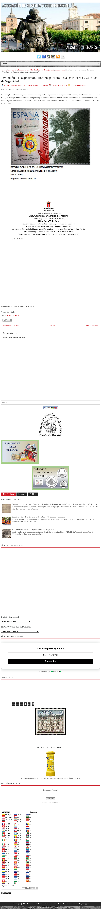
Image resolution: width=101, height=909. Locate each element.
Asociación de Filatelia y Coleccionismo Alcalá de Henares (49, 904)
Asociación (12, 70)
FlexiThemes (40, 907)
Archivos (33, 494)
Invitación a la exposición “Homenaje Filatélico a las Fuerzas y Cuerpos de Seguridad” (49, 79)
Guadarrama (60, 70)
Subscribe (50, 661)
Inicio (52, 326)
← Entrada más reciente (10, 326)
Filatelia (33, 70)
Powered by (50, 672)
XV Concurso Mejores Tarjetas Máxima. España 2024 (34, 530)
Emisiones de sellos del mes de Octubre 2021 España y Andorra (38, 517)
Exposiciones (23, 70)
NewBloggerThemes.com (64, 907)
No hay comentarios (78, 85)
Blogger (85, 904)
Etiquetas (22, 494)
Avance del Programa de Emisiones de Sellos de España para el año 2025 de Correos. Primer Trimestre (55, 504)
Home (4, 70)
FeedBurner (55, 803)
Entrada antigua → (92, 326)
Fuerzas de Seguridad (45, 70)
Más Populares (8, 494)
